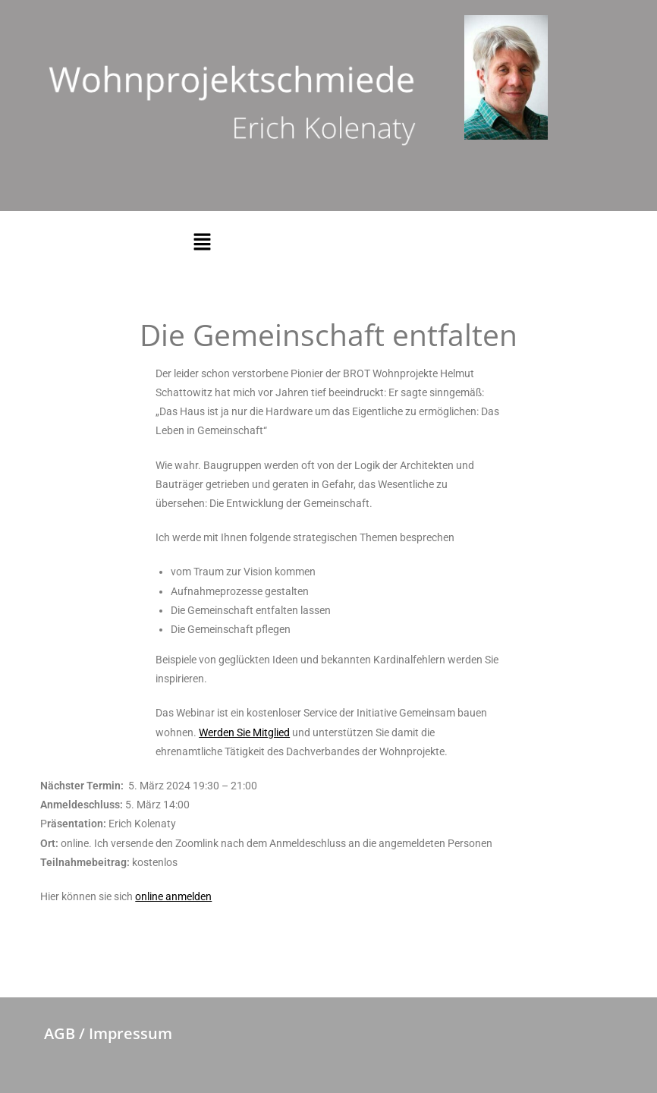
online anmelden (173, 896)
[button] (202, 242)
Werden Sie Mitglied (244, 732)
